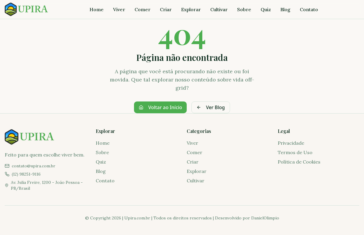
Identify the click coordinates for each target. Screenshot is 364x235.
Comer (142, 9)
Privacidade (291, 143)
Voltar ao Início (160, 107)
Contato (309, 9)
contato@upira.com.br (33, 166)
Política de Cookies (299, 162)
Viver (119, 9)
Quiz (266, 9)
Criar (166, 9)
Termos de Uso (295, 152)
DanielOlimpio (265, 218)
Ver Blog (210, 107)
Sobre (244, 9)
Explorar (191, 9)
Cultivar (219, 9)
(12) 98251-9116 (26, 174)
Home (97, 9)
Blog (285, 9)
